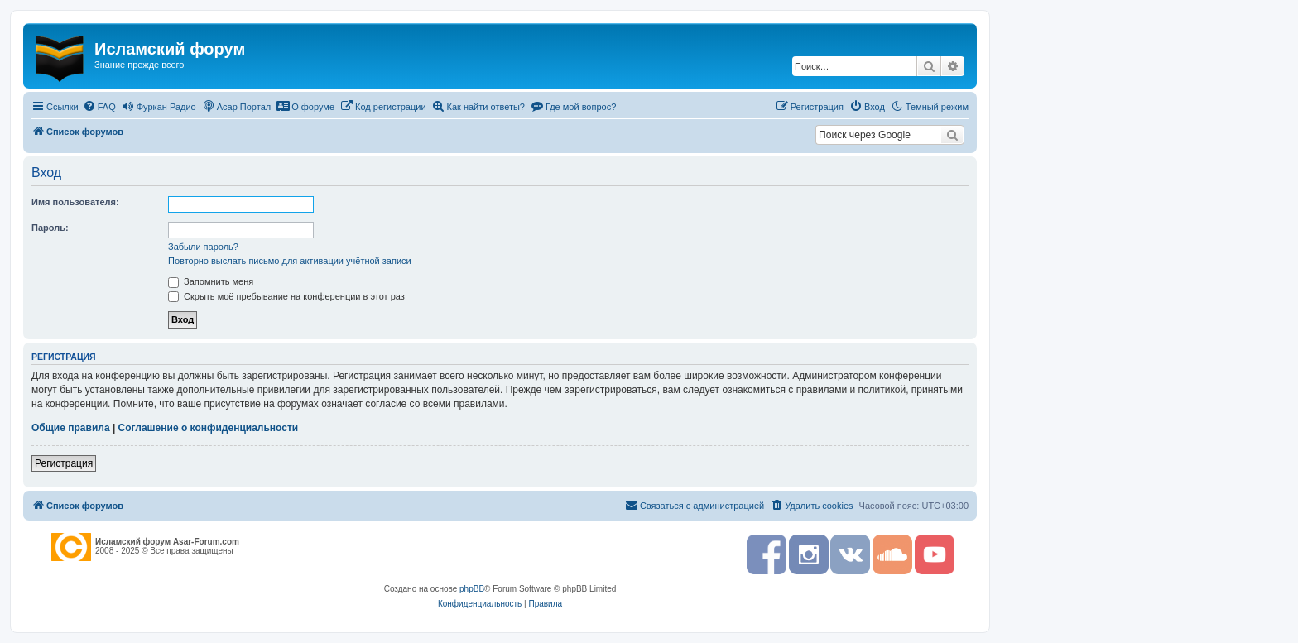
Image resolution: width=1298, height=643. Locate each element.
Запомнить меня (210, 281)
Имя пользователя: (75, 202)
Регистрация (64, 463)
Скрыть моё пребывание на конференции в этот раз (286, 296)
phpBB (471, 588)
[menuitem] (99, 107)
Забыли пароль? (203, 247)
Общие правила (70, 428)
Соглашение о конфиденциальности (208, 428)
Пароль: (50, 228)
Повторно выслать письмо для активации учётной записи (289, 261)
